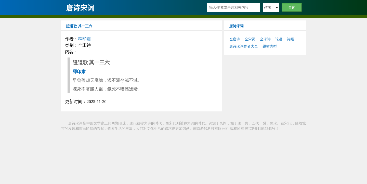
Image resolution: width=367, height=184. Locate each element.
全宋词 (250, 39)
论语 (278, 39)
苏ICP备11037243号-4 (261, 129)
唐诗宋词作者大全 (243, 46)
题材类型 (270, 46)
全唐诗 (234, 39)
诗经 (290, 39)
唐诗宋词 (80, 8)
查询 (292, 7)
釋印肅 (84, 39)
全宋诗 (265, 39)
